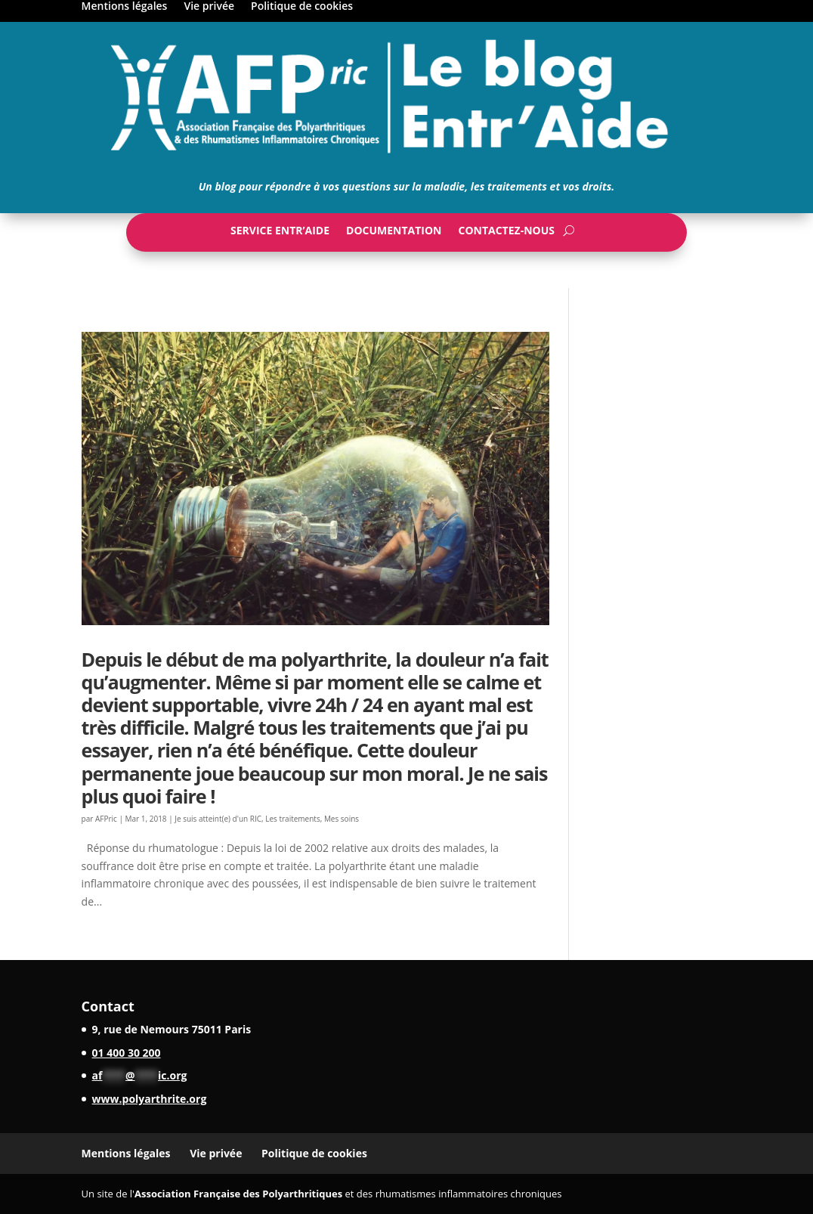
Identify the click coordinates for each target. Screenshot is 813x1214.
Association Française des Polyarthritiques (238, 1193)
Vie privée (209, 7)
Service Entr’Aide (279, 234)
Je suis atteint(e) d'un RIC (218, 818)
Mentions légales (125, 7)
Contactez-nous (506, 234)
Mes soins (341, 818)
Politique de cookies (302, 7)
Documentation (393, 234)
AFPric (106, 818)
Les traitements (292, 818)
